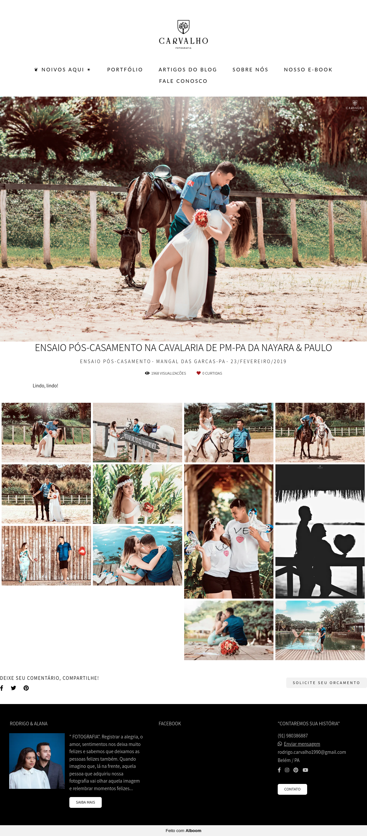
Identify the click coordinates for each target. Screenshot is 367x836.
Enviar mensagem (302, 743)
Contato (292, 789)
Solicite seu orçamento (326, 682)
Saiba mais (85, 802)
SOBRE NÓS (251, 69)
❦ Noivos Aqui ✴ (63, 69)
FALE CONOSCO (183, 81)
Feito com (183, 830)
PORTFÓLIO (125, 69)
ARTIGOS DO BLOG (188, 69)
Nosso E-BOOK (308, 69)
